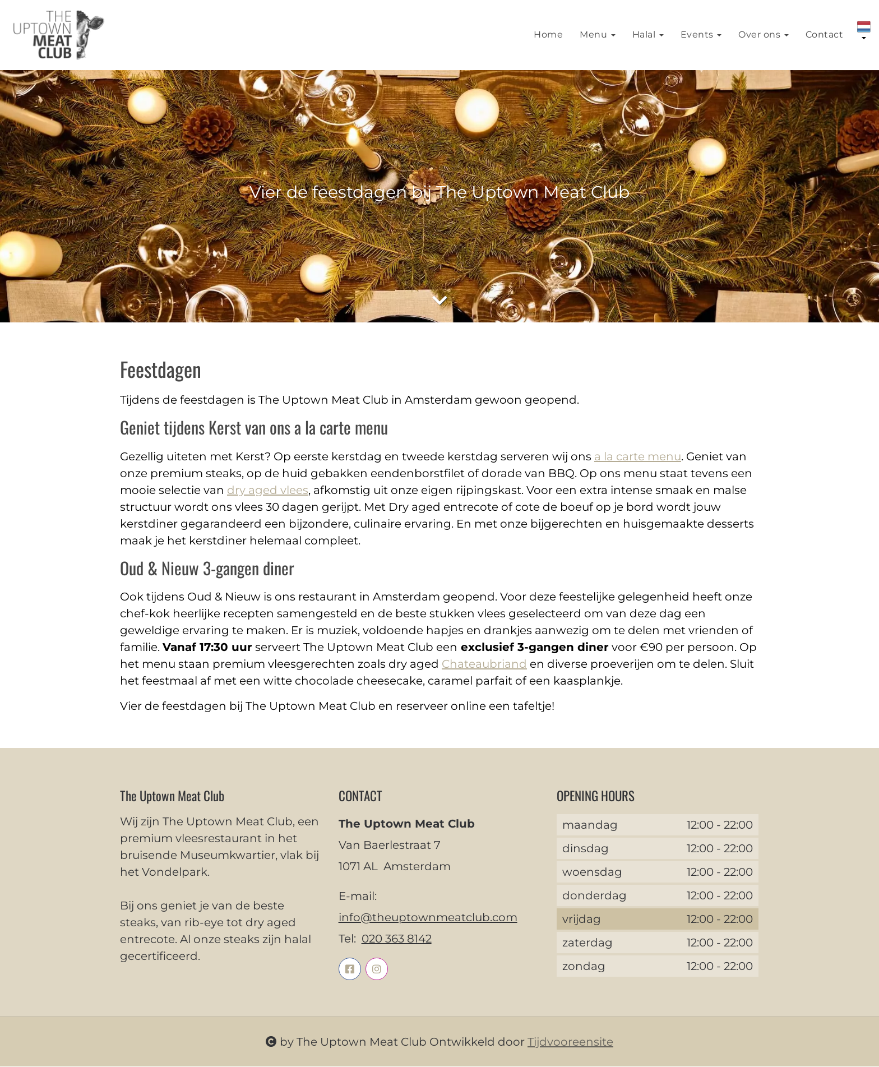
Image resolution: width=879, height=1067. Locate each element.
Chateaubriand (484, 664)
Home (548, 35)
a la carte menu (637, 457)
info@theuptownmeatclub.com (428, 917)
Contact (825, 35)
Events (701, 35)
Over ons (763, 35)
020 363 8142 (397, 939)
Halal (648, 35)
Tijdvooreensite (570, 1042)
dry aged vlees (267, 490)
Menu (598, 35)
